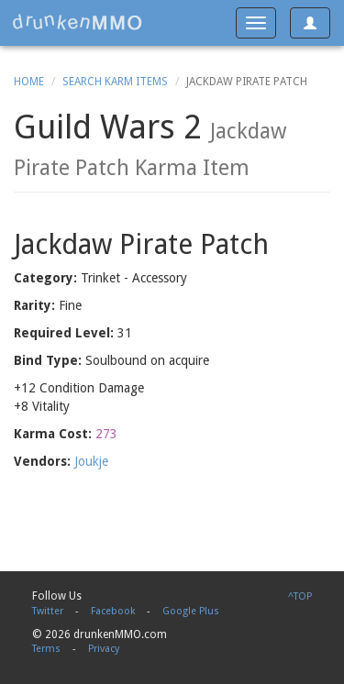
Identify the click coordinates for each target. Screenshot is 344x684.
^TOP (300, 596)
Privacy (103, 649)
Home (29, 81)
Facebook (113, 611)
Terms (46, 649)
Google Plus (190, 611)
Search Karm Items (115, 81)
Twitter (47, 611)
